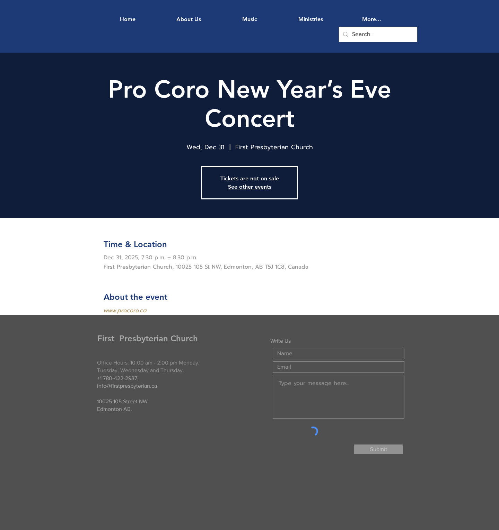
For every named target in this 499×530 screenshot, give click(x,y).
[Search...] (377, 34)
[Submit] (378, 449)
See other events (249, 186)
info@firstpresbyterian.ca (127, 386)
